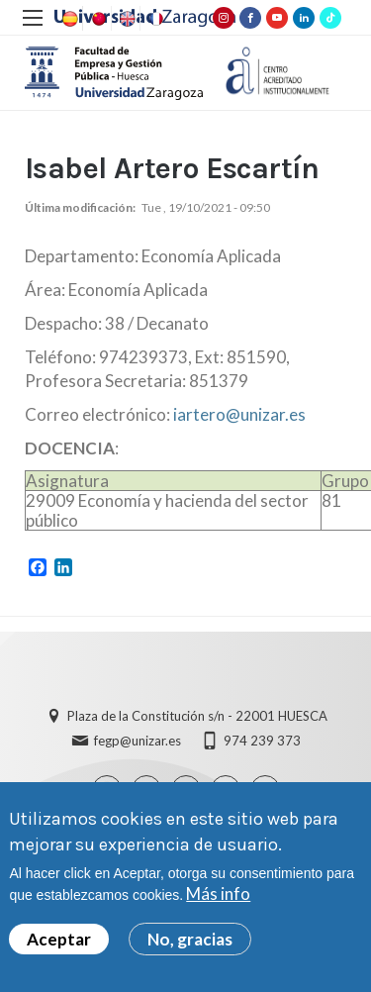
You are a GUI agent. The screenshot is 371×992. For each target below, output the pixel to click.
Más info (218, 899)
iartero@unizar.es (239, 414)
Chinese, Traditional (97, 19)
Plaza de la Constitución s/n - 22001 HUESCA (197, 716)
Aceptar (59, 945)
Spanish (68, 19)
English (125, 19)
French (154, 19)
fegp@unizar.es (137, 740)
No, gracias (189, 945)
